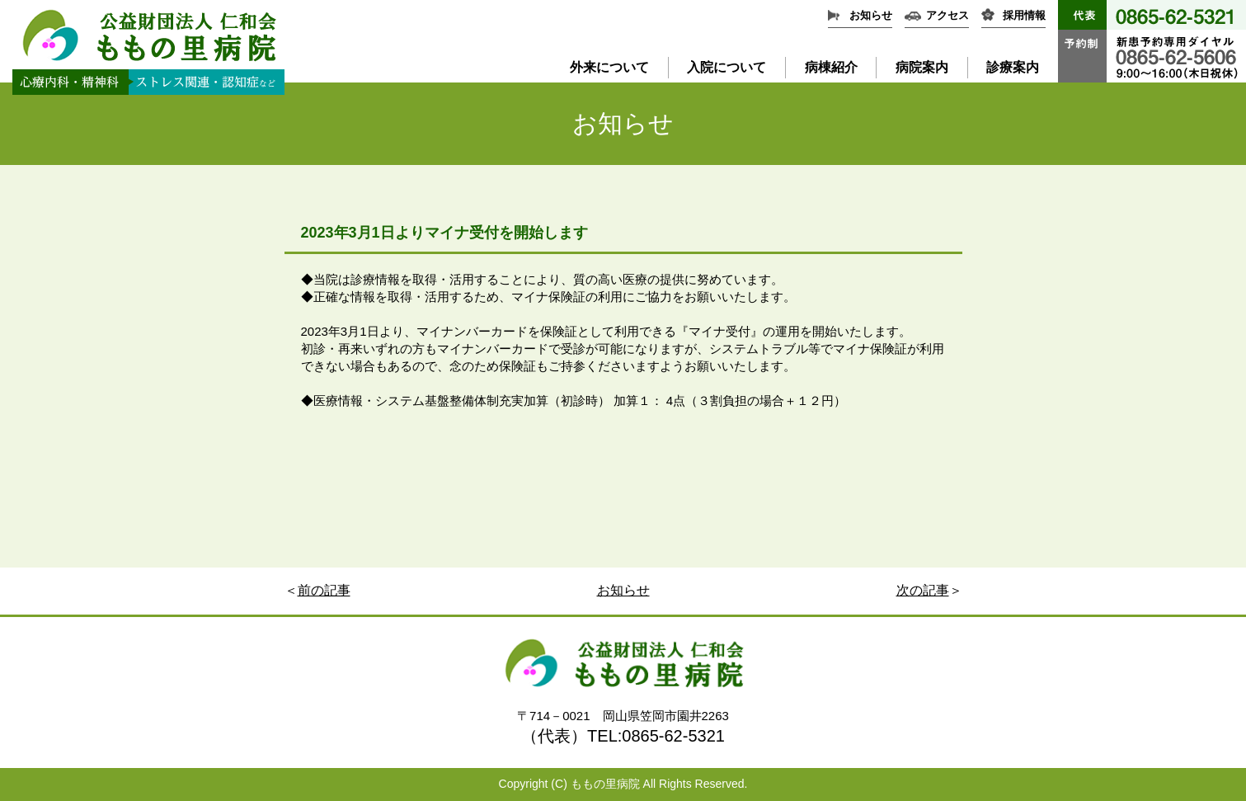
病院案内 (922, 67)
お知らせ (870, 15)
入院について (726, 67)
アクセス (947, 15)
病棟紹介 (831, 67)
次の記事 (922, 590)
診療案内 (1012, 67)
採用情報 (1024, 15)
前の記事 (324, 590)
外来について (609, 67)
